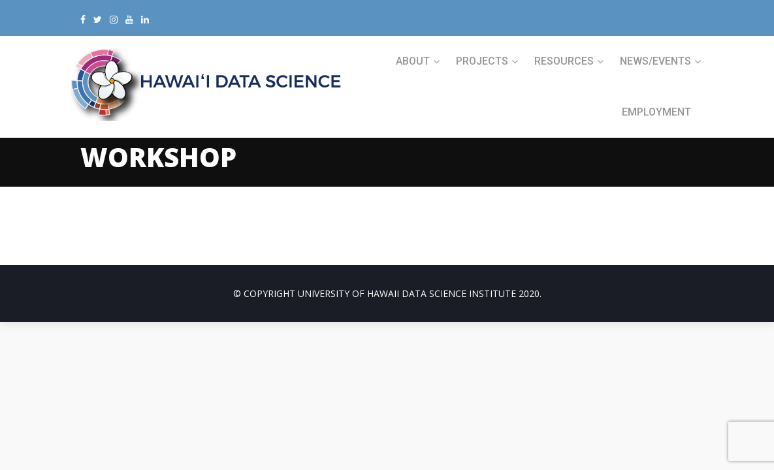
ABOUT (413, 61)
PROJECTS (482, 61)
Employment (656, 112)
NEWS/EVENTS (655, 61)
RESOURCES (564, 61)
